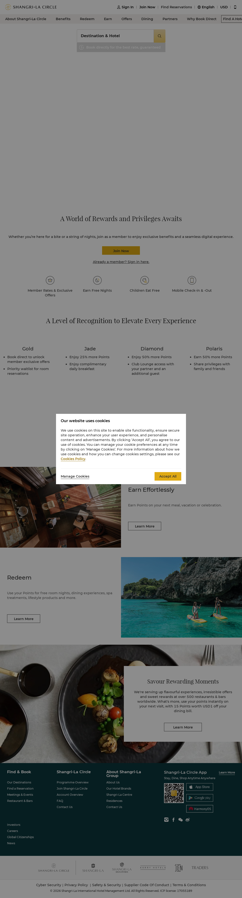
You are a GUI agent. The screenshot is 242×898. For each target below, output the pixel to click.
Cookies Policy (73, 459)
